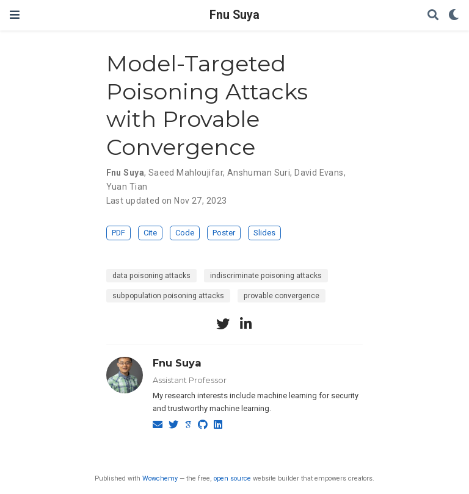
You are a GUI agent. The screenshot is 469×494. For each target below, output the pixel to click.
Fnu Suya (234, 15)
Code (184, 232)
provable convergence (281, 296)
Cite (150, 232)
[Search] (432, 16)
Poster (224, 232)
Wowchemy (160, 478)
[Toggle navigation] (15, 15)
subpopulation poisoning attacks (168, 296)
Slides (264, 232)
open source (232, 478)
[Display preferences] (453, 16)
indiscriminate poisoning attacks (266, 275)
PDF (118, 232)
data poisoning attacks (151, 275)
